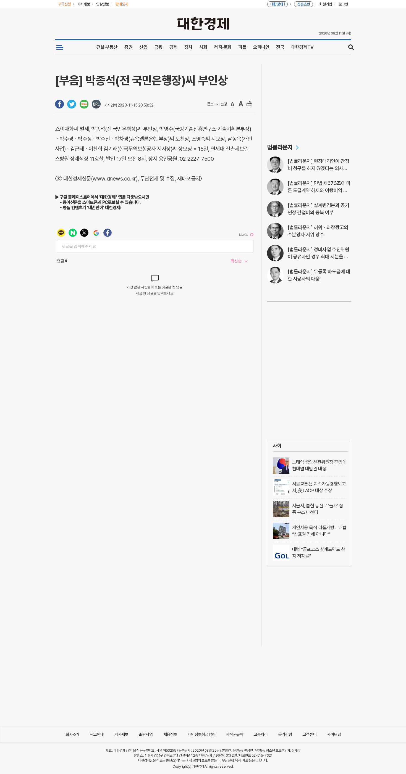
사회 (203, 47)
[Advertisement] (309, 98)
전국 (280, 47)
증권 (128, 47)
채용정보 (170, 734)
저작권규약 (234, 734)
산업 (143, 47)
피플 (242, 47)
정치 (188, 47)
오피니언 (261, 47)
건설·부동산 (106, 47)
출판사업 (146, 734)
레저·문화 (222, 47)
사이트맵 (334, 734)
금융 (158, 47)
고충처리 (261, 734)
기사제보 (121, 734)
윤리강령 (285, 734)
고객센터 (309, 734)
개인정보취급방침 (202, 734)
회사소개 (72, 734)
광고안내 (97, 734)
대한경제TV (302, 47)
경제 (173, 47)
